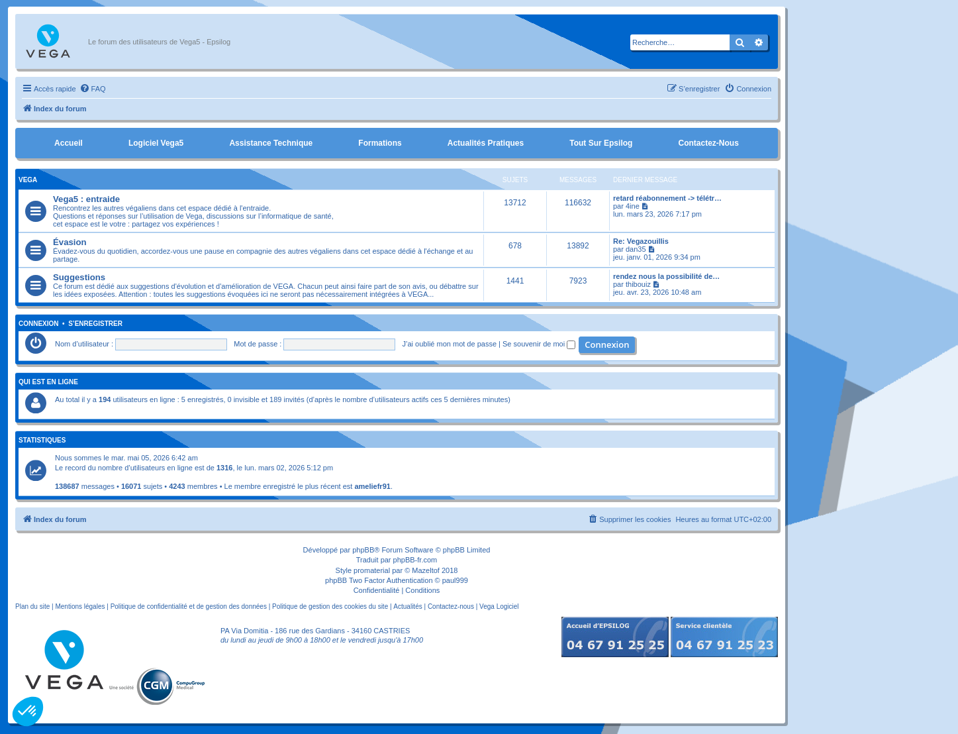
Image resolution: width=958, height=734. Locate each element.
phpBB (363, 550)
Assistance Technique (270, 143)
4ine (633, 206)
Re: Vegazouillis (641, 241)
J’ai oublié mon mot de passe (450, 344)
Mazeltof (426, 570)
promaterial (372, 570)
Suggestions (79, 277)
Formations (379, 143)
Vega (28, 180)
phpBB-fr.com (415, 560)
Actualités (407, 606)
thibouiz (638, 284)
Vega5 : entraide (86, 199)
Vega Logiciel (499, 606)
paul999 (455, 580)
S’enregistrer (95, 324)
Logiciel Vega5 (155, 143)
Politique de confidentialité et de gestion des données (189, 606)
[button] (28, 711)
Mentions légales (80, 606)
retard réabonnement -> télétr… (667, 198)
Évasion (70, 242)
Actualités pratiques (486, 143)
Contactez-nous (708, 143)
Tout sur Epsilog (600, 143)
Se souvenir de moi (539, 344)
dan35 (636, 249)
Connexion (39, 324)
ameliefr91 (372, 486)
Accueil (68, 143)
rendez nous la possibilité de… (666, 276)
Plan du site (32, 606)
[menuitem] (92, 89)
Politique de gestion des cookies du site (330, 606)
